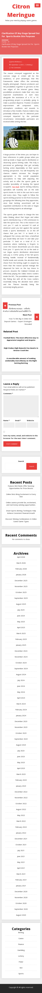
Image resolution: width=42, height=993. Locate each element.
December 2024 (21, 651)
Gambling (21, 950)
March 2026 (21, 563)
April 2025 (21, 627)
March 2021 (21, 874)
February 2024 (21, 709)
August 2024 (21, 674)
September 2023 (21, 739)
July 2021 (21, 850)
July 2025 (21, 610)
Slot (21, 968)
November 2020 (21, 897)
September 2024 (21, 668)
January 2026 (21, 574)
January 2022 (21, 833)
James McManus (16, 62)
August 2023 (21, 745)
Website (30, 420)
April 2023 (21, 768)
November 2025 (21, 586)
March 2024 (21, 704)
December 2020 (21, 891)
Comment (8, 393)
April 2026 (21, 557)
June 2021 (21, 856)
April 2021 (21, 868)
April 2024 (21, 698)
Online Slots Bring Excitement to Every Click (21, 495)
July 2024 (21, 680)
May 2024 (21, 692)
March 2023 (21, 774)
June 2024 (21, 686)
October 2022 (21, 803)
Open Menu (37, 5)
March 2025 (21, 633)
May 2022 (21, 815)
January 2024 (21, 715)
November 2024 (21, 657)
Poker (21, 962)
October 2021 (21, 844)
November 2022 (21, 797)
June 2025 (21, 616)
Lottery (21, 956)
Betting (29, 65)
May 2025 (21, 621)
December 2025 (21, 580)
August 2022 (21, 809)
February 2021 (21, 880)
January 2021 (21, 886)
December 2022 (21, 792)
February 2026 (21, 569)
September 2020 (21, 909)
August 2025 (21, 604)
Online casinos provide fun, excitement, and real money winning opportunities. (21, 503)
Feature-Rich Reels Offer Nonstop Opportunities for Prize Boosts (21, 487)
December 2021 (21, 839)
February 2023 (21, 780)
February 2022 (21, 827)
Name (6, 420)
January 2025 (21, 645)
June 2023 (21, 756)
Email (18, 420)
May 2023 (21, 762)
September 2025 (21, 598)
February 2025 (21, 639)
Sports (21, 973)
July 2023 (21, 751)
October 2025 (21, 592)
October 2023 (21, 733)
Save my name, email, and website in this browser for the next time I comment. (20, 436)
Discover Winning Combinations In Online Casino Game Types (21, 520)
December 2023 (21, 721)
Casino (21, 938)
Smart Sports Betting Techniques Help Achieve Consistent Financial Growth (21, 512)
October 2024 (21, 663)
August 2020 (21, 915)
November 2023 (21, 727)
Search (21, 461)
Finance (21, 944)
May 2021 (21, 862)
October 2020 (21, 903)
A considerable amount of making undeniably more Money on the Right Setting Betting (21, 360)
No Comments (16, 68)
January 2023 (21, 786)
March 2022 (21, 821)
